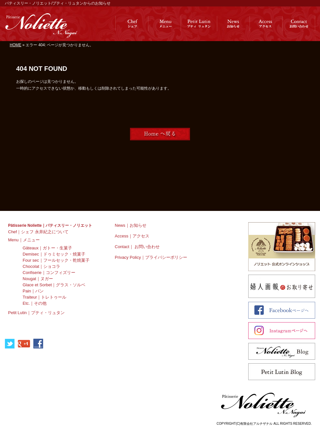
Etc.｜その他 (35, 303)
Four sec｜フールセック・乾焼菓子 (56, 260)
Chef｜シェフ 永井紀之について (38, 231)
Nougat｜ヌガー (38, 278)
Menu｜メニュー (24, 239)
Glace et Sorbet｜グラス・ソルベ (54, 284)
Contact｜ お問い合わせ (137, 246)
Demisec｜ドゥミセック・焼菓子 (54, 254)
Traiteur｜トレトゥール (44, 297)
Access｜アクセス (132, 236)
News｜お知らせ (130, 225)
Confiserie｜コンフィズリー (49, 272)
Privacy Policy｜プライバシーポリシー (151, 257)
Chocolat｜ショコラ (41, 266)
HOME (15, 45)
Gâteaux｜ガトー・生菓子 (47, 248)
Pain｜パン (33, 291)
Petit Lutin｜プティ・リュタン (36, 312)
